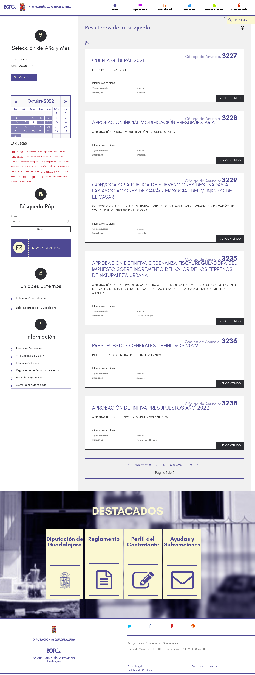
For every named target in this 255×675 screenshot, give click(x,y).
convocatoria (35, 156)
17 (16, 127)
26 (33, 131)
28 (48, 131)
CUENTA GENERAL (52, 156)
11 (25, 122)
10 (16, 122)
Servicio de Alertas (46, 248)
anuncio (17, 152)
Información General (28, 363)
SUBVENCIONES (60, 176)
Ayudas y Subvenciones (182, 541)
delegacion (25, 161)
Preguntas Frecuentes (29, 348)
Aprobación (48, 151)
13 (40, 122)
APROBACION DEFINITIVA (33, 152)
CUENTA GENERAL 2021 (118, 60)
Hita (22, 166)
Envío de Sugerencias (29, 377)
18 (25, 127)
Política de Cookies (140, 670)
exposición (15, 166)
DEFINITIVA (15, 161)
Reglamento (104, 538)
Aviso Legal (135, 666)
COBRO (27, 156)
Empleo (34, 161)
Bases (55, 152)
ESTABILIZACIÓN (64, 161)
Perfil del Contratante (143, 541)
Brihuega (62, 151)
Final (190, 464)
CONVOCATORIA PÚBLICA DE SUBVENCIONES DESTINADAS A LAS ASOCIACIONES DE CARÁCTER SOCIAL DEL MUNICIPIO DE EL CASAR (162, 191)
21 (48, 127)
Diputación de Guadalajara (64, 541)
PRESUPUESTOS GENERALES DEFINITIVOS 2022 (145, 346)
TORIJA (29, 181)
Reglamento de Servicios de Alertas (37, 370)
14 (48, 122)
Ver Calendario (23, 77)
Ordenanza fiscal (62, 171)
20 (40, 127)
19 (33, 127)
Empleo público (49, 161)
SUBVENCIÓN (16, 181)
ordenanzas (15, 176)
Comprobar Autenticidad (31, 384)
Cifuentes (17, 156)
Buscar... (15, 216)
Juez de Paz (29, 166)
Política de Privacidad (205, 666)
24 (16, 131)
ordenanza (48, 171)
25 (25, 131)
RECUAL (49, 176)
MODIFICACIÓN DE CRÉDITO (45, 166)
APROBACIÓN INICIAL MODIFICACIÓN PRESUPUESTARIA (153, 123)
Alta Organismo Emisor (30, 355)
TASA (24, 181)
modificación (63, 166)
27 (40, 131)
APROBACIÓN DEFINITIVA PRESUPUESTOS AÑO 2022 (150, 408)
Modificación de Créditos (20, 171)
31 (16, 136)
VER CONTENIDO (230, 98)
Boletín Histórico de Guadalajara (36, 307)
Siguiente (176, 464)
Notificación (34, 171)
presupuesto (32, 176)
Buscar (40, 229)
